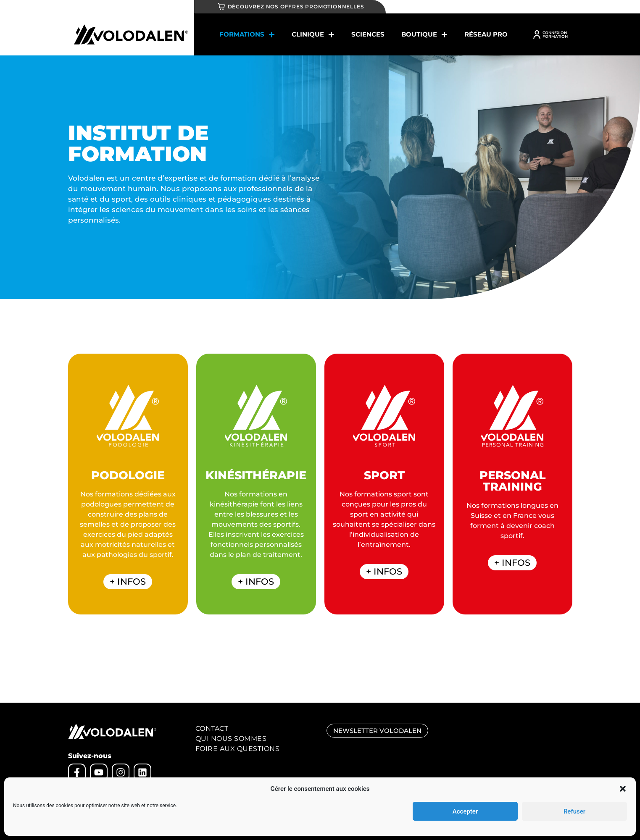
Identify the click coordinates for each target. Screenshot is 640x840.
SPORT (384, 475)
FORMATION (555, 36)
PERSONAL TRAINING (512, 481)
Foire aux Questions (237, 749)
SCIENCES (368, 34)
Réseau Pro (486, 34)
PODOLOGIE (128, 475)
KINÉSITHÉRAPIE (255, 475)
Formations (247, 34)
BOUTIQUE (424, 34)
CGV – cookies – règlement (151, 801)
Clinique (313, 34)
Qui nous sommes (231, 739)
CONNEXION (555, 32)
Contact (212, 728)
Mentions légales (89, 801)
